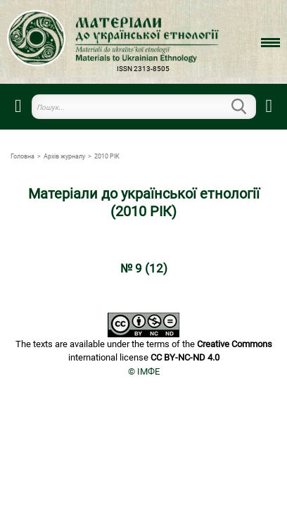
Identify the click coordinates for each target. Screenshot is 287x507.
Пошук (247, 106)
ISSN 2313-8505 (143, 69)
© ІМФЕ (144, 371)
